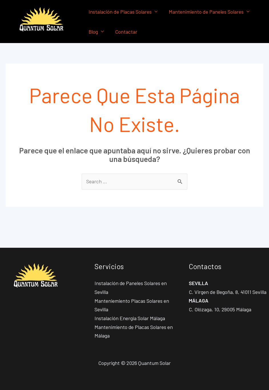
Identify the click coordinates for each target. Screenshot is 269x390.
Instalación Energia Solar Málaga (130, 318)
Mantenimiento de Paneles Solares (204, 12)
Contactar (125, 32)
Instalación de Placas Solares (119, 12)
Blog (92, 32)
